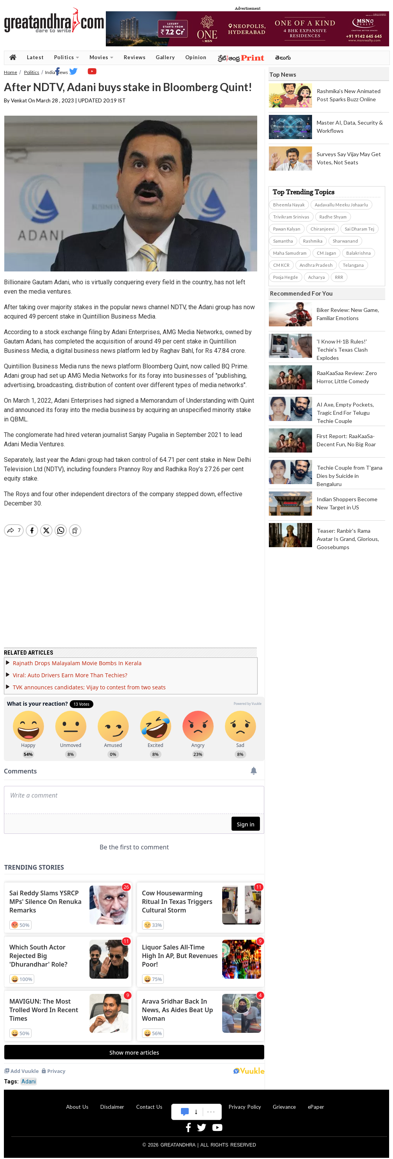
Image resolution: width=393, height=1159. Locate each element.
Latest (35, 57)
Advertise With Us (195, 1102)
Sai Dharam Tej (359, 228)
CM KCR (281, 265)
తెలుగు (283, 57)
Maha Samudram (290, 252)
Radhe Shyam (333, 216)
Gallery (165, 57)
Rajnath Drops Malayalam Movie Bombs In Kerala (77, 658)
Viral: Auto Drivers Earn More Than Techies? (70, 670)
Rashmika (313, 240)
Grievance (284, 1102)
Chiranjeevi (323, 228)
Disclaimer (112, 1102)
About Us (77, 1102)
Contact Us (149, 1102)
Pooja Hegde (285, 277)
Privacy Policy (245, 1102)
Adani (28, 1077)
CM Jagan (326, 252)
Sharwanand (345, 240)
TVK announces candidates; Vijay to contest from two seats (89, 682)
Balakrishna (358, 252)
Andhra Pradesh (316, 265)
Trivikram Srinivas (291, 216)
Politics (66, 57)
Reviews (135, 57)
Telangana (353, 265)
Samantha (283, 240)
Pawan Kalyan (286, 228)
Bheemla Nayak (289, 204)
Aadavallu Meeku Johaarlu (341, 204)
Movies (101, 57)
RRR (339, 277)
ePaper (316, 1102)
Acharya (316, 277)
